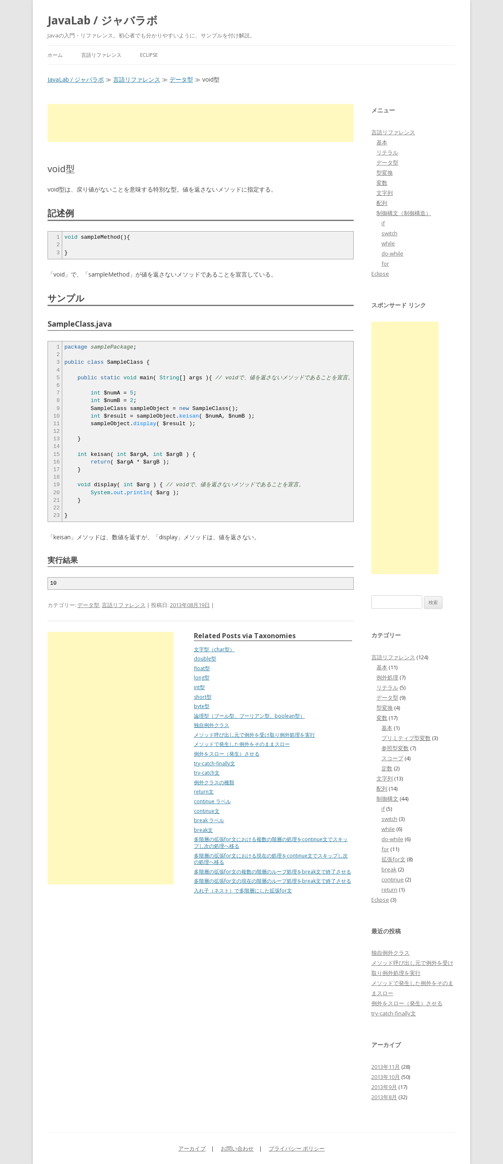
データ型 (181, 79)
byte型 (201, 706)
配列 (381, 203)
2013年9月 (384, 1087)
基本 (381, 142)
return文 (204, 791)
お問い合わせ (237, 1148)
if (383, 223)
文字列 (384, 193)
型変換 (384, 172)
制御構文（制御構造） (403, 213)
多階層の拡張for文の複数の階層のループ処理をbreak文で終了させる (272, 871)
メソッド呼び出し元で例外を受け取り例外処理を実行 (254, 734)
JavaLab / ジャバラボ (103, 20)
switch (389, 233)
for (385, 263)
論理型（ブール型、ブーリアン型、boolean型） (249, 715)
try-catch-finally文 (214, 763)
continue (392, 879)
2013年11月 (385, 1067)
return (389, 889)
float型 (202, 668)
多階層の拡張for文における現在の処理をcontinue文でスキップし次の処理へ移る (271, 859)
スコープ (392, 758)
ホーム (55, 55)
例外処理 (387, 677)
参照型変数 (395, 748)
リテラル (387, 152)
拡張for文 (393, 859)
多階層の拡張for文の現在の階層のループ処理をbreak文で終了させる (272, 880)
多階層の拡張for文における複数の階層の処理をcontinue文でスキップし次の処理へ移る (271, 843)
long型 (201, 677)
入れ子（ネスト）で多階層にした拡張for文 (243, 890)
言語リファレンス (101, 55)
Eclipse (149, 55)
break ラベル (209, 820)
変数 (381, 182)
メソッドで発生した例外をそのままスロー (242, 744)
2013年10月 (385, 1077)
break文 (203, 830)
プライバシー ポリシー (297, 1148)
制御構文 (387, 798)
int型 (199, 687)
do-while (392, 253)
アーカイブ (192, 1148)
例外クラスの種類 (214, 782)
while (388, 243)
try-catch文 (207, 772)
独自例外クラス (211, 725)
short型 (203, 697)
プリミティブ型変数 (406, 738)
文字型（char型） (214, 649)
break (389, 869)
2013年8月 (384, 1097)
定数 (386, 768)
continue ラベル (212, 801)
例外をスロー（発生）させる (226, 753)
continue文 (207, 811)
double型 (205, 658)
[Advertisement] (201, 123)
